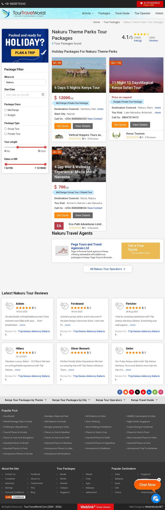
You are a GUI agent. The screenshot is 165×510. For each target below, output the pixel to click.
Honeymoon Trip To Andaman (142, 448)
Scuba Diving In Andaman (140, 426)
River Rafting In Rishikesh (98, 426)
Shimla (63, 478)
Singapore (65, 492)
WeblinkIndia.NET (154, 506)
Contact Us (10, 474)
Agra (88, 483)
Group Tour (13, 129)
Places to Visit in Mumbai (57, 432)
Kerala (63, 474)
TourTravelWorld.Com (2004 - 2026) (43, 506)
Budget (11, 115)
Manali (89, 474)
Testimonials (37, 483)
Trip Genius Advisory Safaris (34, 331)
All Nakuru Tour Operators (107, 269)
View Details (82, 126)
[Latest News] (125, 392)
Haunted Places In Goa (138, 442)
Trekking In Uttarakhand (15, 426)
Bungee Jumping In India (57, 426)
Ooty (88, 478)
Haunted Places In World (15, 442)
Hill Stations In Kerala (55, 421)
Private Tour (14, 134)
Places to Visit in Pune (138, 432)
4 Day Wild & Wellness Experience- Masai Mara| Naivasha (75, 172)
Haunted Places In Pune (15, 448)
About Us (35, 478)
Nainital (63, 483)
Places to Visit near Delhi (57, 437)
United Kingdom (148, 492)
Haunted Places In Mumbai (58, 442)
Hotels (159, 13)
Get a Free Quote (140, 249)
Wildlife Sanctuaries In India (141, 416)
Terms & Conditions (14, 492)
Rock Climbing (93, 421)
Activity (87, 13)
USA (117, 487)
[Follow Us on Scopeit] (154, 392)
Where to (9, 77)
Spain (117, 483)
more (100, 109)
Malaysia (90, 487)
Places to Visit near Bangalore (18, 437)
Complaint (10, 478)
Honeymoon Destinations (58, 453)
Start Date (9, 89)
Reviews (153, 39)
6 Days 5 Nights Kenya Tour (77, 88)
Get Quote (63, 126)
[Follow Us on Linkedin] (149, 392)
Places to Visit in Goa (96, 432)
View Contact (94, 118)
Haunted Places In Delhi (98, 437)
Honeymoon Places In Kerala (18, 453)
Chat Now (147, 485)
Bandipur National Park (56, 416)
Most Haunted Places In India (142, 437)
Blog (33, 492)
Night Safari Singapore (138, 421)
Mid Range (13, 110)
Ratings (138, 39)
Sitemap (9, 487)
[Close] (159, 479)
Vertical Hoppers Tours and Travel (90, 135)
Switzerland (91, 492)
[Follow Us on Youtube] (143, 392)
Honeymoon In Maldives (98, 448)
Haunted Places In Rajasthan (100, 442)
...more (21, 325)
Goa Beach (9, 416)
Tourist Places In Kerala (15, 432)
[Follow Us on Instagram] (160, 392)
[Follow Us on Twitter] (137, 392)
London (144, 478)
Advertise (9, 483)
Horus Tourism (135, 133)
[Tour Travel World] (24, 13)
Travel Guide (122, 13)
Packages (104, 13)
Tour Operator (142, 13)
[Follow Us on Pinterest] (131, 392)
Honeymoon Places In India (58, 448)
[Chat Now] (155, 498)
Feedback (35, 474)
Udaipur (64, 487)
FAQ (33, 487)
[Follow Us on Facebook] (119, 392)
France (118, 492)
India (117, 474)
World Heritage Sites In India (17, 421)
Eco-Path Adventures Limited (86, 224)
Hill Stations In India (96, 416)
